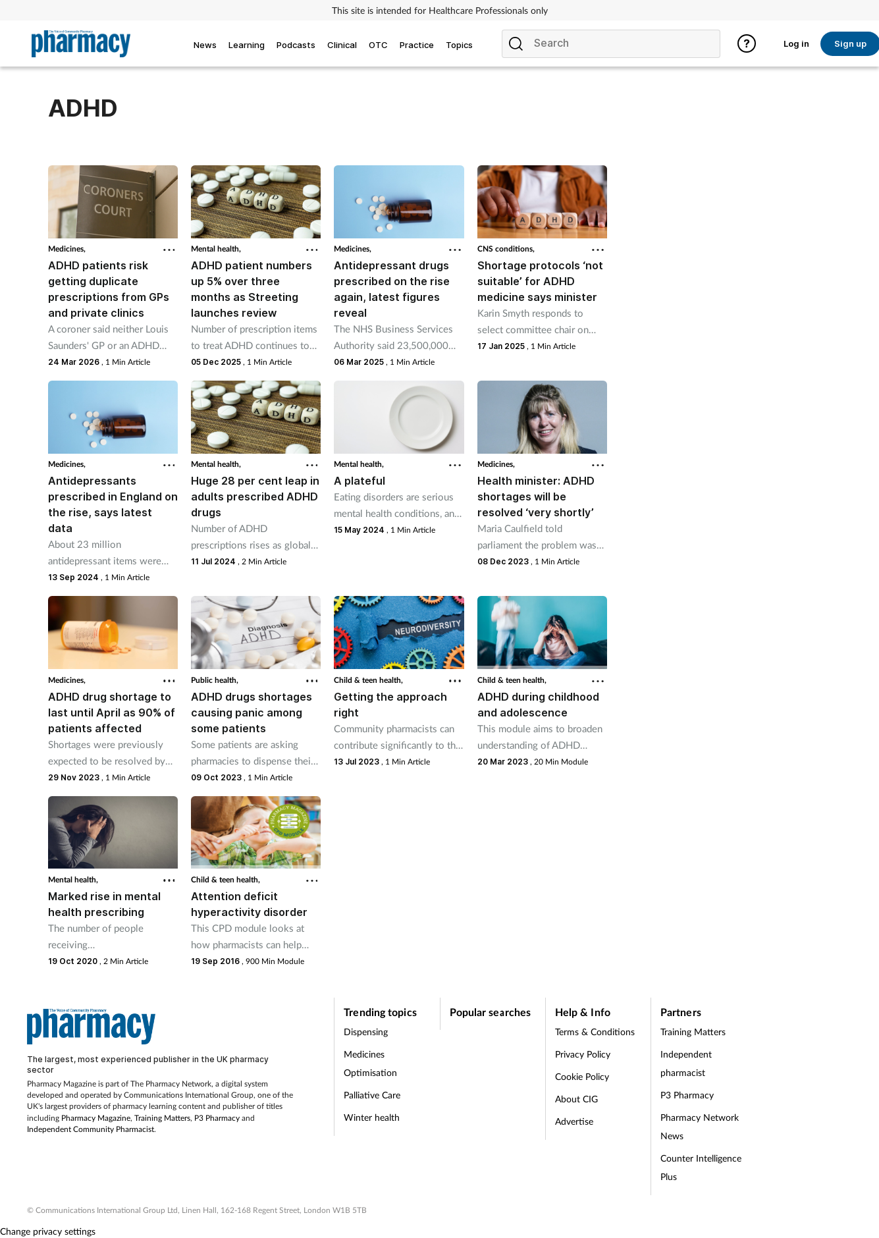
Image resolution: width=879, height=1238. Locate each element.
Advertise (574, 1121)
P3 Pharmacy (217, 1118)
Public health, (214, 680)
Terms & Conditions (595, 1031)
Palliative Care (372, 1094)
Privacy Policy (582, 1054)
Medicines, (67, 249)
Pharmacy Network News (699, 1126)
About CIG (576, 1098)
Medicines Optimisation (370, 1063)
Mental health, (216, 249)
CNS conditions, (506, 249)
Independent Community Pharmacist (90, 1129)
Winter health (372, 1117)
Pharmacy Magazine (95, 1118)
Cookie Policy (582, 1076)
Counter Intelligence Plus (700, 1167)
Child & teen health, (368, 680)
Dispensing (366, 1031)
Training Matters (162, 1118)
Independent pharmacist (686, 1063)
